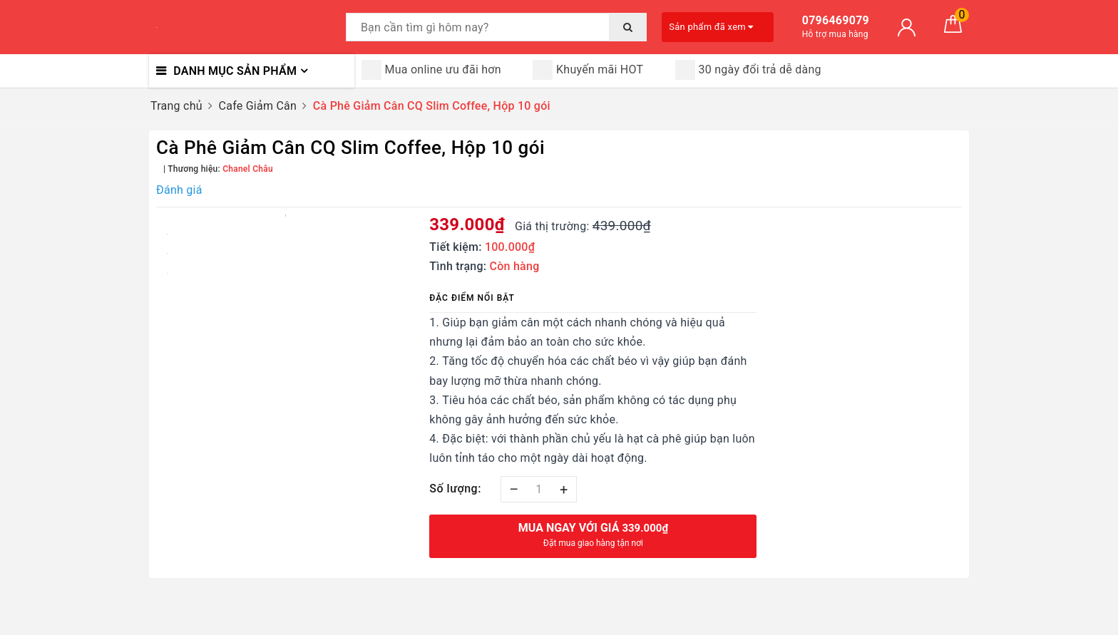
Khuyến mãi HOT (588, 70)
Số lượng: (455, 488)
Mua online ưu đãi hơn (431, 70)
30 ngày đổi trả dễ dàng (748, 70)
